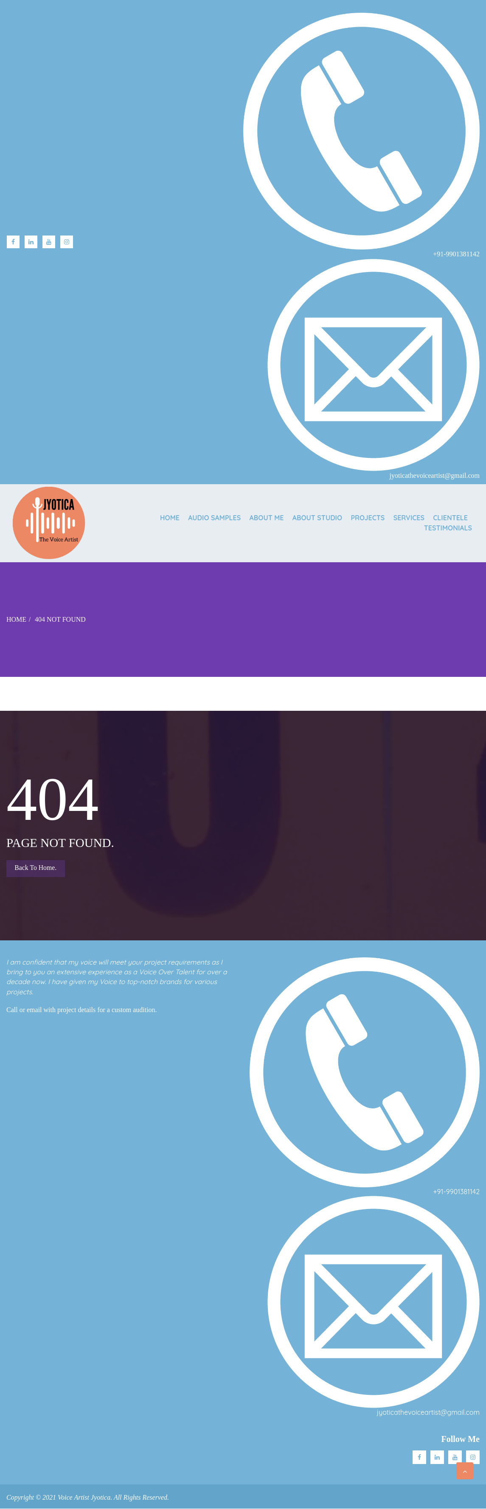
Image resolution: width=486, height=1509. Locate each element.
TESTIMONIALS (448, 528)
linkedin (31, 242)
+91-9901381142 (456, 1192)
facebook (13, 242)
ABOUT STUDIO (309, 517)
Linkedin (437, 1457)
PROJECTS (362, 517)
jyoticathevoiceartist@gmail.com (428, 1413)
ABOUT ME (256, 517)
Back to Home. (36, 868)
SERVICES (405, 517)
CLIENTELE (449, 517)
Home (154, 517)
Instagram (66, 242)
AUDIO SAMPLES (201, 517)
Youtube (49, 242)
